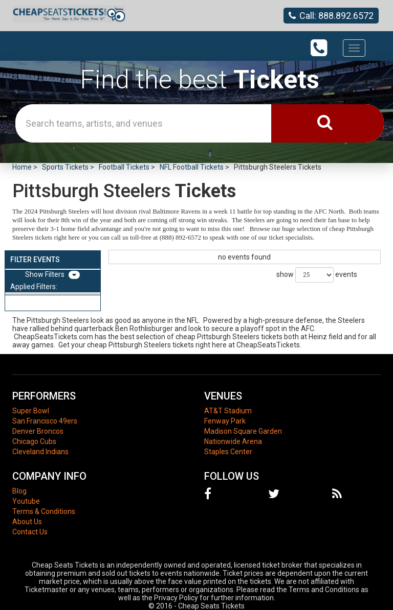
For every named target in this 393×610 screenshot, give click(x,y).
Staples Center (228, 452)
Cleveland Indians (40, 452)
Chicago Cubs (34, 441)
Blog (19, 491)
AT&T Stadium (228, 411)
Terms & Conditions (43, 511)
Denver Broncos (37, 431)
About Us (27, 522)
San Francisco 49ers (44, 421)
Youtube (26, 501)
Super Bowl (30, 411)
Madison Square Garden (243, 431)
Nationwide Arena (233, 441)
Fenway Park (225, 421)
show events (316, 275)
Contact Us (30, 532)
